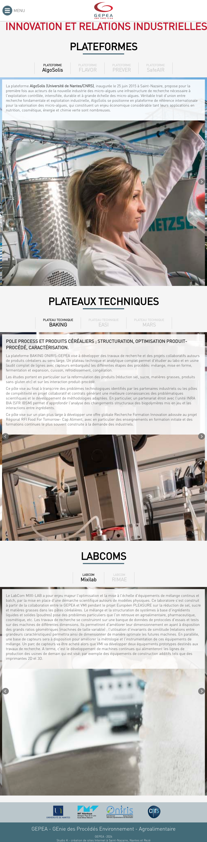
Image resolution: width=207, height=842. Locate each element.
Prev (5, 181)
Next (201, 181)
